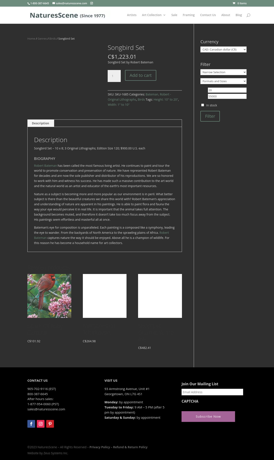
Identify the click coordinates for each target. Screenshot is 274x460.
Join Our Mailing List (200, 384)
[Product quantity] (114, 76)
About (225, 15)
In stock (211, 105)
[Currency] (223, 49)
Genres (42, 38)
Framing (189, 15)
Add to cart (141, 75)
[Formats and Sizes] (223, 81)
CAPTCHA (190, 401)
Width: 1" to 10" (119, 105)
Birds (52, 38)
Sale (174, 15)
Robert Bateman (45, 166)
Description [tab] (40, 123)
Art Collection (152, 15)
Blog (239, 15)
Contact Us (208, 15)
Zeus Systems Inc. (55, 453)
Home (31, 38)
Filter (210, 116)
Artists (132, 15)
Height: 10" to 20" (166, 99)
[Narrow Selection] (223, 72)
